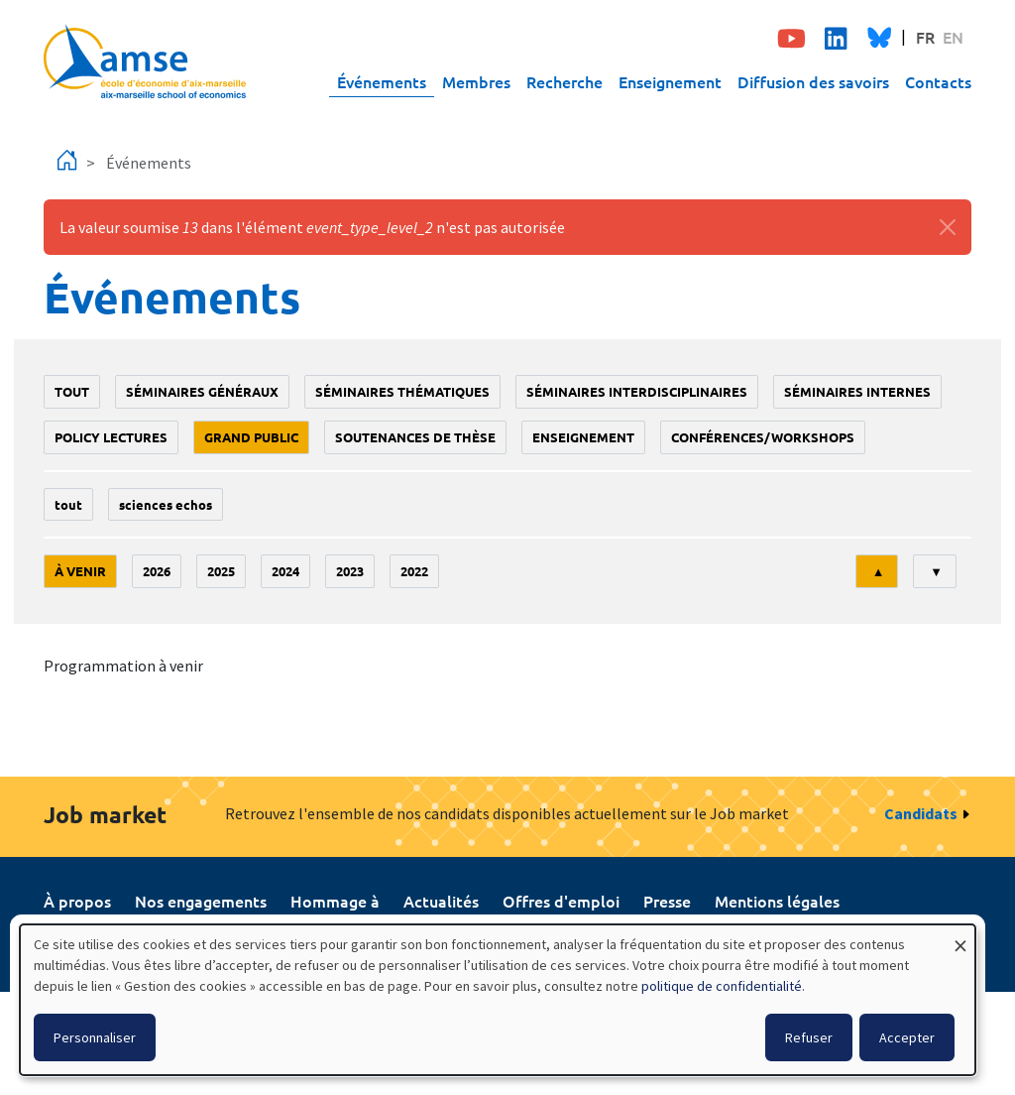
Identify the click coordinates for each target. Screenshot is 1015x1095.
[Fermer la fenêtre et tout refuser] (960, 936)
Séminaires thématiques (402, 391)
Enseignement (670, 81)
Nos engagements (201, 901)
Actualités (441, 901)
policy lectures (111, 436)
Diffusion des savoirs (813, 81)
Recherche (564, 81)
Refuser (809, 1037)
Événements (381, 81)
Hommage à (335, 901)
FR (925, 37)
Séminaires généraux (202, 391)
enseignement (583, 436)
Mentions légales (777, 901)
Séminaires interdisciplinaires (636, 391)
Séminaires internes (857, 391)
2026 (156, 570)
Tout (72, 391)
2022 (414, 570)
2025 (221, 570)
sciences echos (165, 504)
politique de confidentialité (721, 986)
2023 (350, 570)
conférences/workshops (762, 436)
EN (953, 37)
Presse (667, 901)
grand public (251, 436)
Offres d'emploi (561, 901)
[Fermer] (947, 227)
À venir (80, 570)
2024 (285, 570)
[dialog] (497, 999)
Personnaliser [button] (95, 1037)
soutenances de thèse (415, 436)
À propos (77, 901)
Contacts (938, 81)
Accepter (907, 1037)
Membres (476, 81)
